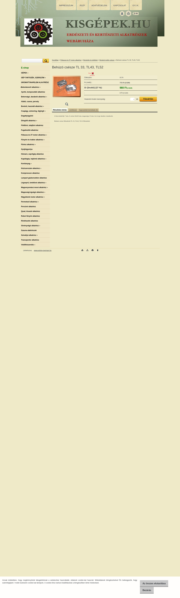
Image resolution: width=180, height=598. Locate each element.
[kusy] (132, 99)
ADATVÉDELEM (99, 5)
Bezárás (145, 590)
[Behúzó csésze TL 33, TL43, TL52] (66, 89)
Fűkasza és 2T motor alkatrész (70, 60)
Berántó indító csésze (107, 60)
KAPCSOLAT (119, 5)
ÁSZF (82, 5)
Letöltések (73, 110)
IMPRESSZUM (66, 5)
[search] (45, 61)
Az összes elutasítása (152, 583)
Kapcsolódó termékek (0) (88, 110)
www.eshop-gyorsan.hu (42, 250)
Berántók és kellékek (90, 60)
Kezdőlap (55, 60)
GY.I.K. (135, 5)
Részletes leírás (60, 110)
